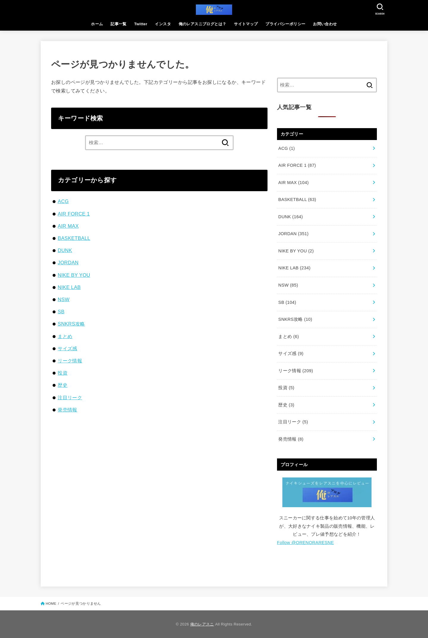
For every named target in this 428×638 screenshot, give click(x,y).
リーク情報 (70, 360)
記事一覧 (119, 24)
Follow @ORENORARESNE (305, 542)
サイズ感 (67, 348)
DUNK (65, 250)
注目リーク (70, 397)
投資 (62, 372)
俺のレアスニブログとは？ (202, 24)
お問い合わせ (325, 24)
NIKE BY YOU (74, 275)
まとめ (65, 336)
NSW (64, 299)
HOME (51, 603)
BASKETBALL (74, 238)
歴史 (62, 385)
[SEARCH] (380, 9)
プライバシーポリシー (285, 24)
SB (61, 311)
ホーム (97, 24)
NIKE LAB (69, 287)
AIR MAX (68, 226)
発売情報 (67, 409)
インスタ (163, 24)
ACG (63, 201)
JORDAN (68, 262)
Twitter (140, 24)
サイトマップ (246, 24)
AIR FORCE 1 (74, 213)
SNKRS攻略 (71, 323)
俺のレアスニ (202, 624)
